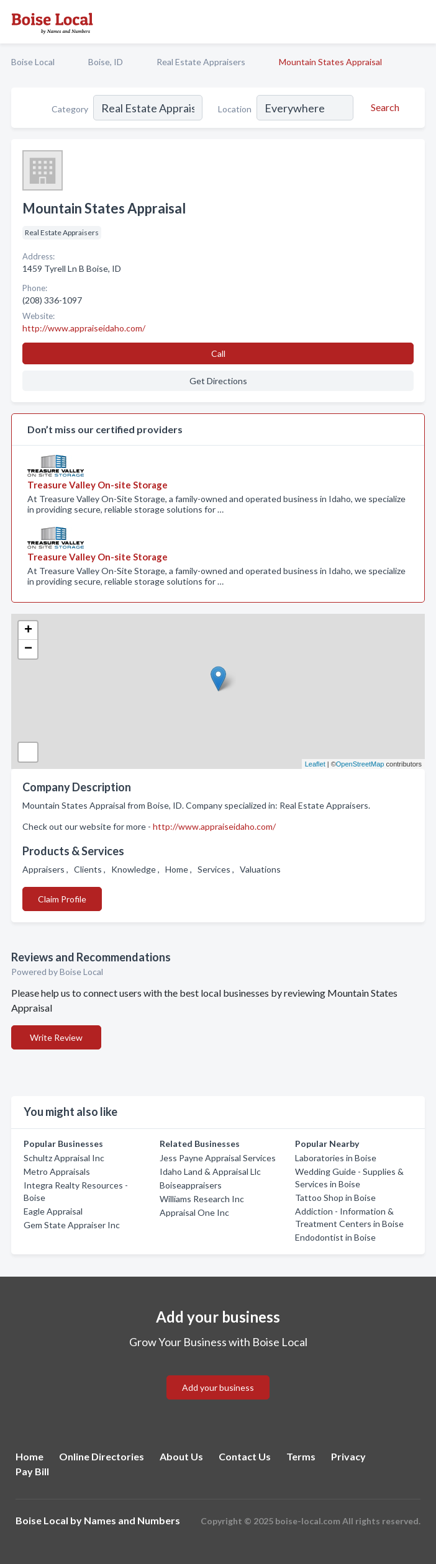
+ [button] (28, 630)
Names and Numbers (132, 1520)
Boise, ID (105, 61)
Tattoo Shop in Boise (335, 1197)
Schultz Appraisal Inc (64, 1158)
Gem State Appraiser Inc (72, 1225)
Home (29, 1456)
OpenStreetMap (360, 764)
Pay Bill (32, 1471)
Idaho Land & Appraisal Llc (210, 1171)
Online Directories (101, 1456)
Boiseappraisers (191, 1185)
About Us (181, 1456)
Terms (301, 1456)
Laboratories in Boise (335, 1158)
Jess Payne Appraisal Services (218, 1158)
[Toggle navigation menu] (419, 21)
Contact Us (245, 1456)
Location (235, 109)
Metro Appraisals (57, 1171)
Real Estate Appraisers (201, 61)
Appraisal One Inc (194, 1212)
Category (70, 109)
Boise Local (33, 61)
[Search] (383, 107)
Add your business (218, 1387)
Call (218, 353)
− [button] (28, 649)
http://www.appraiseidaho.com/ (214, 826)
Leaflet (315, 764)
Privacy (348, 1456)
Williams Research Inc (202, 1198)
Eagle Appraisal (53, 1211)
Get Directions (218, 380)
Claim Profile (62, 899)
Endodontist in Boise (335, 1237)
